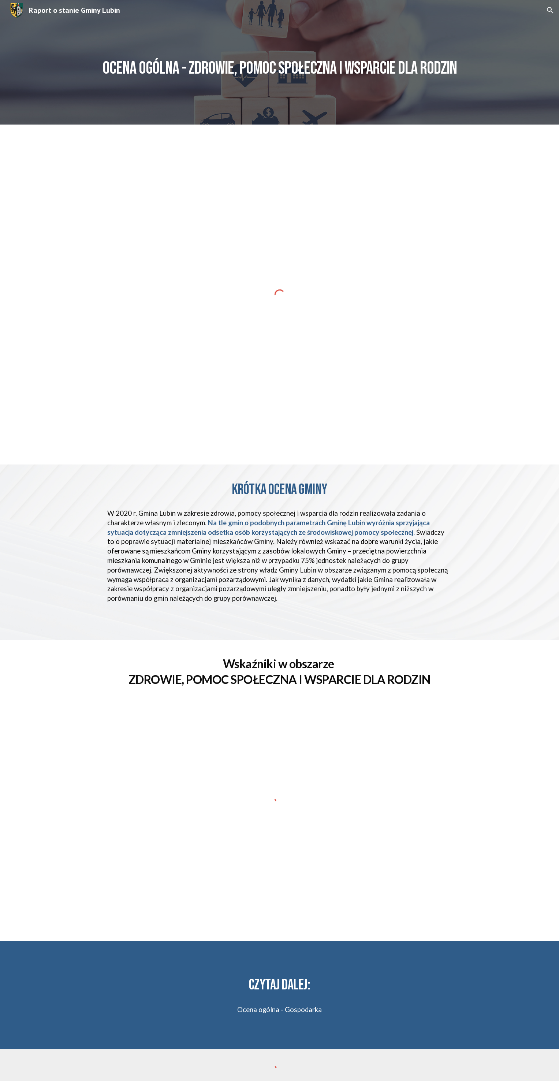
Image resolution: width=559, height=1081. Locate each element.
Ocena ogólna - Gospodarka (279, 1010)
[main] (279, 62)
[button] (550, 10)
